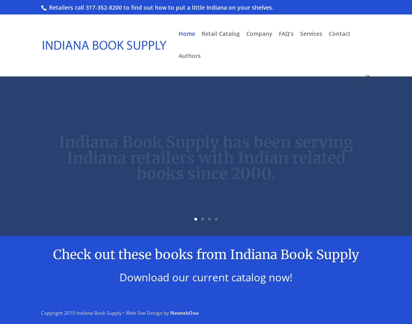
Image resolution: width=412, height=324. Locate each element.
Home (187, 34)
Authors (190, 56)
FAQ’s (286, 34)
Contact (339, 34)
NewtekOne (184, 313)
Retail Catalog (221, 34)
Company (259, 34)
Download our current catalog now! (206, 277)
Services (311, 34)
